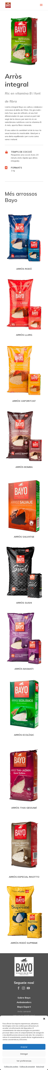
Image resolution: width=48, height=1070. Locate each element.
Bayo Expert (24, 1006)
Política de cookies (11, 1066)
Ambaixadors (24, 1002)
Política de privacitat (27, 1066)
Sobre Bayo (24, 997)
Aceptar (24, 1047)
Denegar (24, 1054)
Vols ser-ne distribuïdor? (24, 1015)
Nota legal (40, 1066)
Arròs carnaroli (24, 1011)
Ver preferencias (24, 1060)
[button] (44, 1018)
